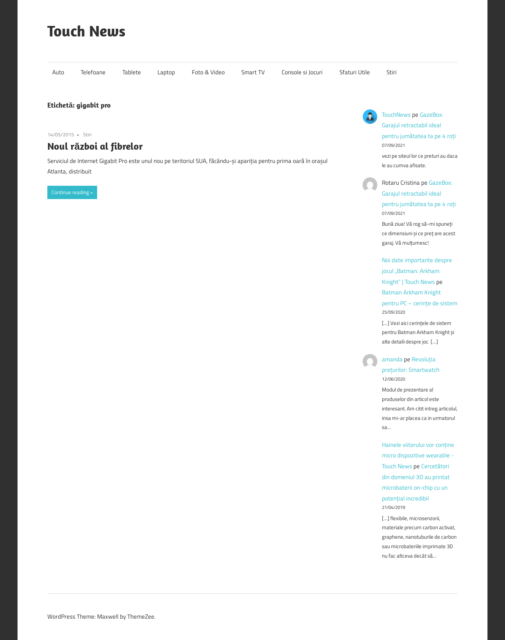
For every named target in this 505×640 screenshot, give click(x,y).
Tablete (131, 72)
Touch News (86, 30)
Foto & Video (208, 72)
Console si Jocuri (302, 72)
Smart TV (253, 72)
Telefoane (93, 72)
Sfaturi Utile (354, 72)
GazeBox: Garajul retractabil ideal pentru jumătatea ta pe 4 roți (419, 125)
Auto (58, 72)
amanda (392, 359)
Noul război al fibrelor (95, 146)
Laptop (166, 72)
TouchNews (396, 114)
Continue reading (70, 192)
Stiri (391, 72)
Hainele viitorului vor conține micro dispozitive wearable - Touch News (418, 455)
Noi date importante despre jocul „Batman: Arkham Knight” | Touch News (417, 271)
